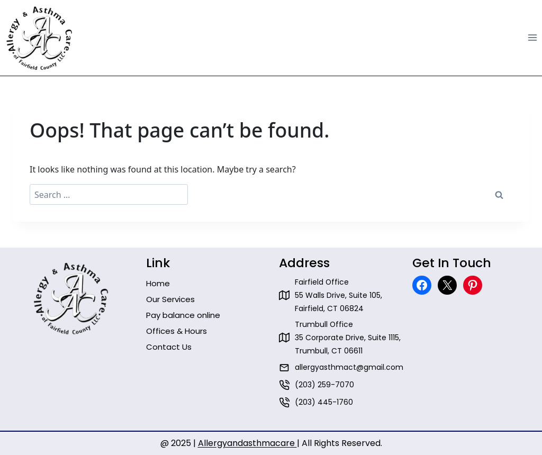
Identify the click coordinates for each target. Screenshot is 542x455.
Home (158, 283)
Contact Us (169, 346)
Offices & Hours (176, 330)
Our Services (170, 299)
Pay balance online (183, 315)
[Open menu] (532, 38)
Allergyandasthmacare (247, 443)
